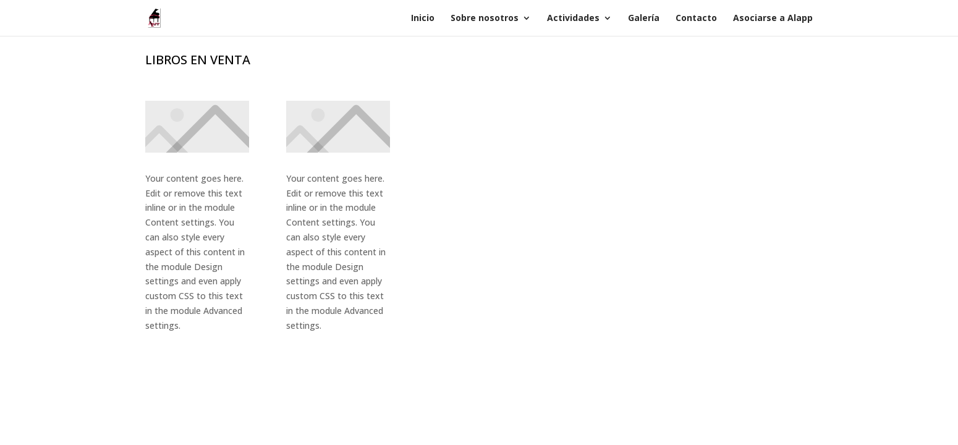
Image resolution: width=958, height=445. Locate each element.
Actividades (573, 18)
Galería (643, 18)
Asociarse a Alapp (773, 18)
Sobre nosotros (485, 18)
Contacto (696, 18)
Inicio (422, 18)
